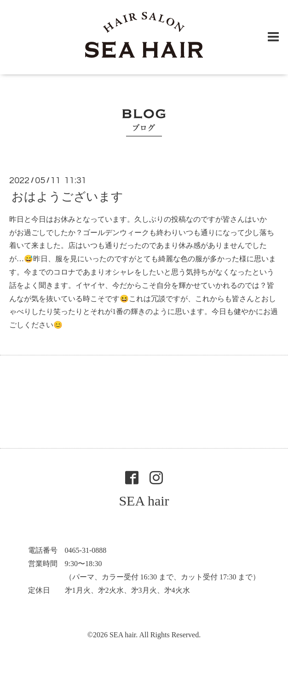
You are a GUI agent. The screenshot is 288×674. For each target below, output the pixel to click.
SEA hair (144, 500)
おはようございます (67, 196)
